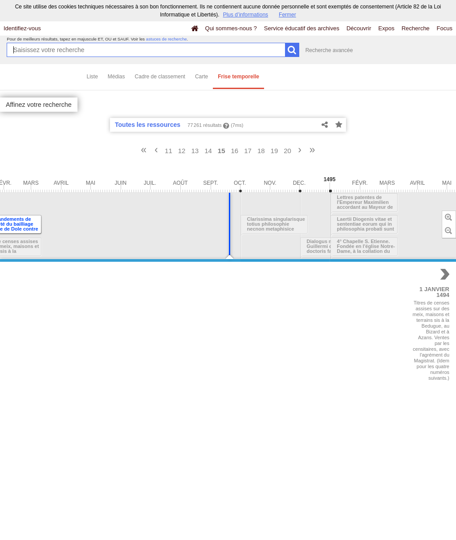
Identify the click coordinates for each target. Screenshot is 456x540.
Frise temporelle (238, 76)
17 (248, 150)
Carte (201, 76)
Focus (444, 28)
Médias (116, 76)
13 (195, 150)
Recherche (416, 28)
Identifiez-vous (22, 28)
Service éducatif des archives (301, 28)
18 (261, 150)
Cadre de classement (160, 76)
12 (182, 150)
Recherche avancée (329, 50)
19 (274, 150)
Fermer (287, 15)
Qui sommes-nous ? (231, 28)
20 (287, 150)
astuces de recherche (166, 39)
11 (168, 150)
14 (208, 150)
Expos (387, 28)
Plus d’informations (245, 15)
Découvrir (358, 28)
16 (235, 150)
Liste (92, 76)
